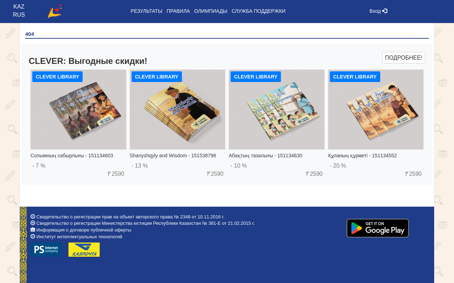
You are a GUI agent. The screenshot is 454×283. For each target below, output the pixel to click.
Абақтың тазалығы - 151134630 (265, 155)
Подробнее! (403, 58)
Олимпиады (210, 11)
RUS (19, 15)
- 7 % (38, 166)
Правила (178, 11)
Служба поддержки (259, 11)
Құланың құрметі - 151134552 (362, 155)
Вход (378, 11)
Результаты (146, 11)
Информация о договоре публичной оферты (84, 230)
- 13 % (140, 166)
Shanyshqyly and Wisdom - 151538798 (173, 155)
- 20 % (338, 166)
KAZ (18, 7)
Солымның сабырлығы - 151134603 (72, 155)
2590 (115, 174)
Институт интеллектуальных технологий (79, 236)
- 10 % (239, 166)
